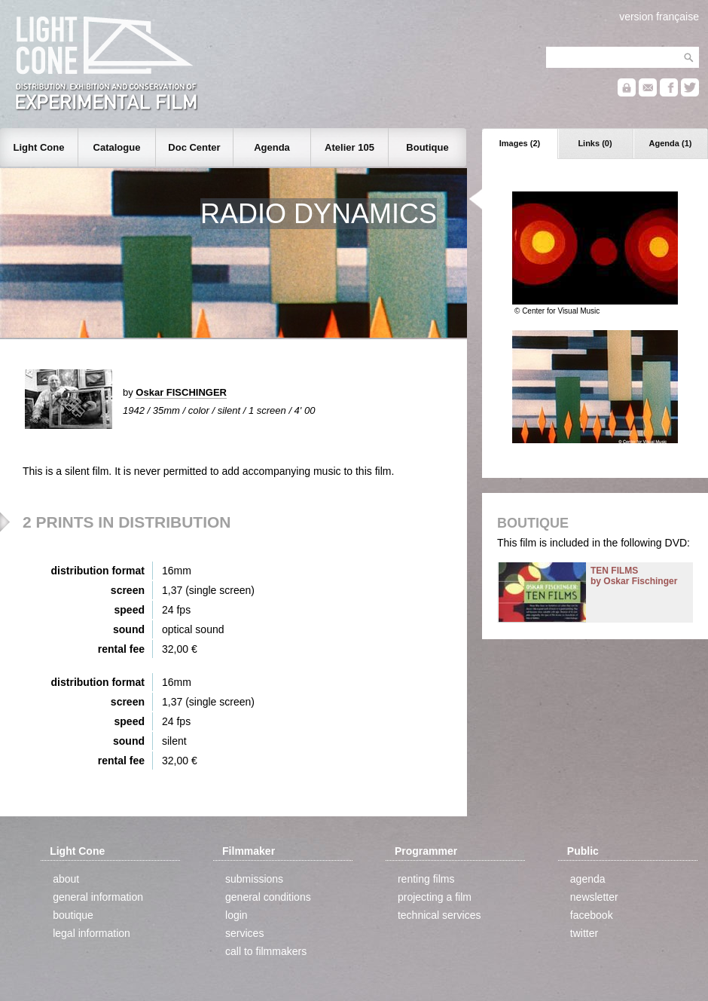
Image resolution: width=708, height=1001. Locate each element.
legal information (91, 933)
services (244, 933)
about (66, 879)
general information (98, 897)
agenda (588, 879)
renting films (426, 879)
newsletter (594, 897)
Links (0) (595, 143)
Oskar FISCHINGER (181, 392)
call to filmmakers (266, 951)
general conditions (268, 897)
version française (659, 17)
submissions (254, 879)
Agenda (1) (670, 143)
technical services (439, 915)
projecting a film (434, 897)
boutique (73, 915)
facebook (591, 915)
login (236, 915)
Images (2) (519, 143)
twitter (584, 933)
